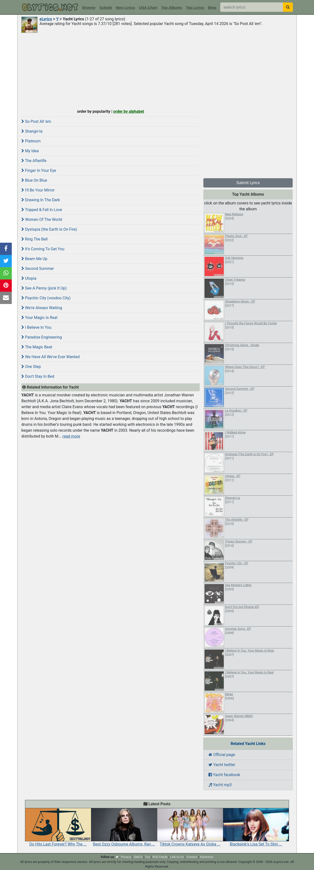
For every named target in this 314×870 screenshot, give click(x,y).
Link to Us (177, 857)
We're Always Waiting (41, 307)
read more (71, 436)
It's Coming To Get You (42, 249)
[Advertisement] (157, 70)
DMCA (138, 857)
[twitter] (117, 857)
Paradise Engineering (41, 337)
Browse (88, 7)
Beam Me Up (34, 258)
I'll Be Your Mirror (38, 190)
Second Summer (37, 268)
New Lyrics (125, 7)
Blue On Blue (34, 180)
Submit (105, 7)
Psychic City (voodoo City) (46, 298)
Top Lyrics (195, 7)
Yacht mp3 (220, 784)
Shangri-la (31, 131)
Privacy (126, 857)
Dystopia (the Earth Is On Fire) (49, 229)
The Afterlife (33, 160)
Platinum (30, 141)
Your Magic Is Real (39, 317)
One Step (31, 366)
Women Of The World (41, 219)
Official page (222, 754)
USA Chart (148, 7)
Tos (147, 857)
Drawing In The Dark (40, 200)
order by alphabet (128, 111)
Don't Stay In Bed (37, 376)
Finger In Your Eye (38, 170)
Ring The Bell (34, 239)
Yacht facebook (224, 774)
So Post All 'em (36, 121)
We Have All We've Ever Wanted (50, 356)
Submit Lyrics (248, 182)
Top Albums (171, 7)
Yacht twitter (222, 764)
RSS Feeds (160, 857)
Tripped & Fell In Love (41, 209)
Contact (191, 857)
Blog (212, 7)
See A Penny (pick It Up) (44, 288)
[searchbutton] (288, 7)
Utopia (28, 278)
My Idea (30, 151)
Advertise (206, 857)
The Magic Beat (36, 347)
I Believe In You (36, 327)
